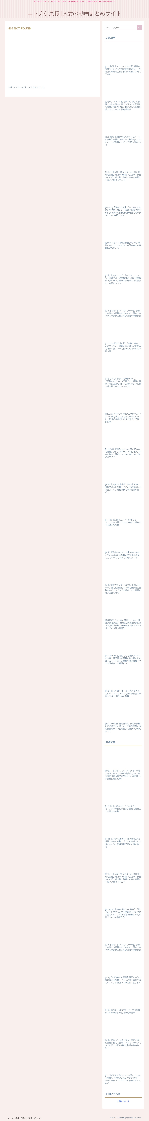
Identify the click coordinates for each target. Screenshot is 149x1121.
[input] (123, 27)
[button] (139, 27)
